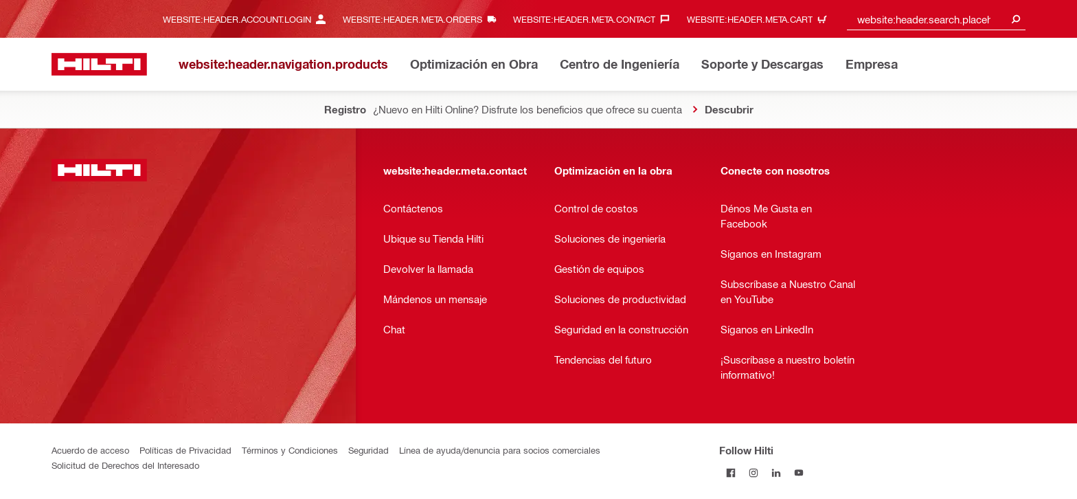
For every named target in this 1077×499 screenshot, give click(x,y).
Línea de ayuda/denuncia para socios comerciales (499, 450)
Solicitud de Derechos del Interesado (125, 465)
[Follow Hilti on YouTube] (798, 472)
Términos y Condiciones (290, 450)
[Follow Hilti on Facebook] (730, 472)
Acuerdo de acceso (90, 450)
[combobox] (936, 19)
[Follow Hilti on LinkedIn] (775, 472)
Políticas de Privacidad (185, 450)
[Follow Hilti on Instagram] (753, 472)
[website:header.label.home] (99, 64)
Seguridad (368, 450)
